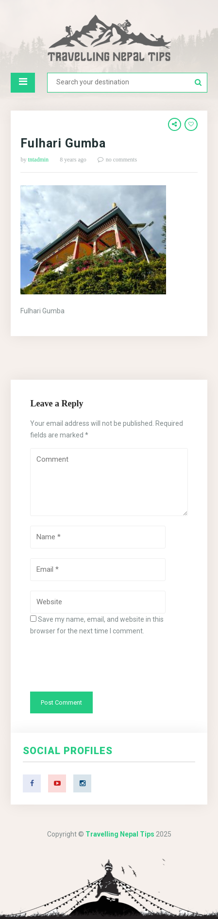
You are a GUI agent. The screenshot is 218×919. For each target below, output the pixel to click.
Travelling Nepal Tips (119, 834)
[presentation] (104, 663)
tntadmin (38, 159)
